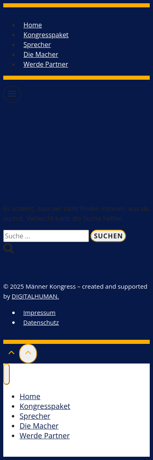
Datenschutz (41, 322)
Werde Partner (46, 64)
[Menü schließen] (6, 374)
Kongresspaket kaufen (49, 451)
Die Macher (41, 54)
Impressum (39, 312)
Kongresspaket (46, 34)
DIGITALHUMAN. (35, 296)
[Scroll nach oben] (11, 354)
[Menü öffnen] (12, 94)
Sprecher (37, 44)
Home (33, 24)
